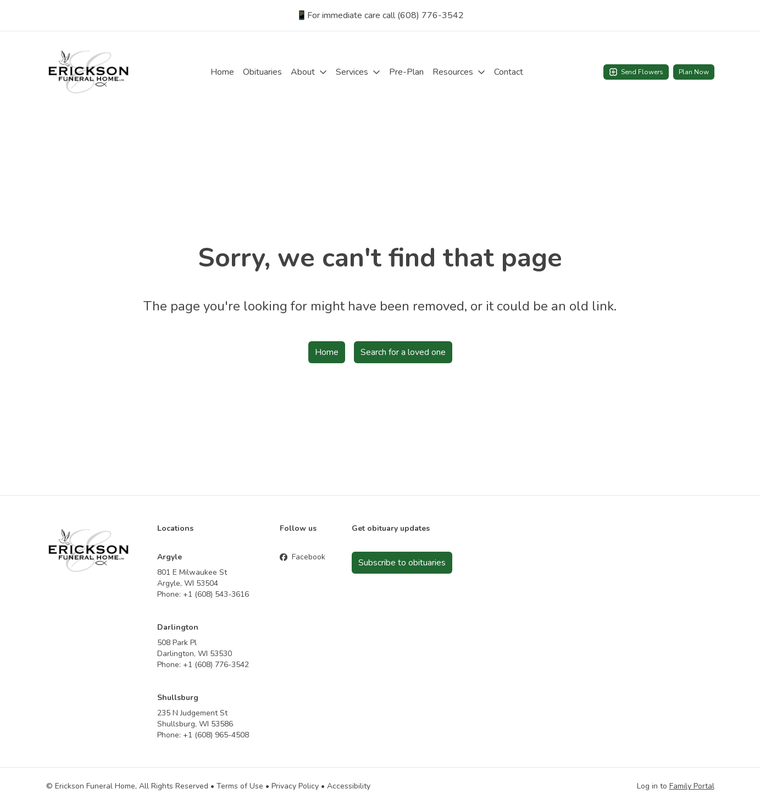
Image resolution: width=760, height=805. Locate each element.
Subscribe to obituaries (402, 563)
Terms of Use (240, 786)
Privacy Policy (295, 786)
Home (222, 72)
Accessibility (348, 786)
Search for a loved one (403, 352)
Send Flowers (636, 72)
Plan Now (694, 72)
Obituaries (262, 72)
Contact (508, 72)
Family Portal (691, 786)
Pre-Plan (406, 72)
